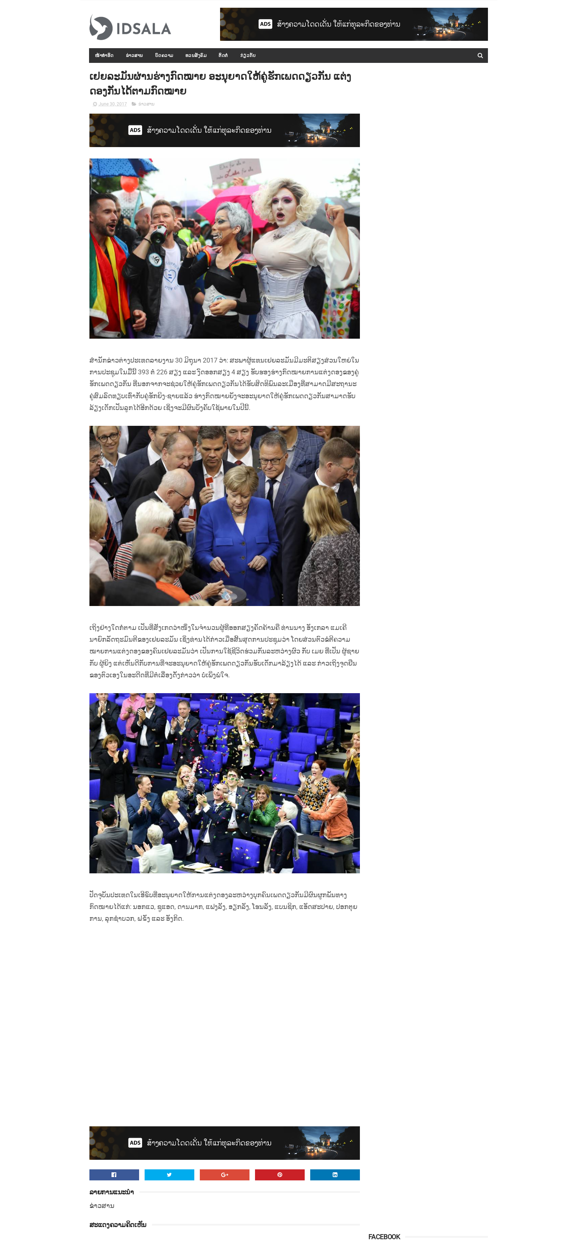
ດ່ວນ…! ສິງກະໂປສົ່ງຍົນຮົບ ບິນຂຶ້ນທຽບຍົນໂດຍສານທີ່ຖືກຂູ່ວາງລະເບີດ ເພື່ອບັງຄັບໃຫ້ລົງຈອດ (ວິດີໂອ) (446, 465)
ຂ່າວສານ (134, 55)
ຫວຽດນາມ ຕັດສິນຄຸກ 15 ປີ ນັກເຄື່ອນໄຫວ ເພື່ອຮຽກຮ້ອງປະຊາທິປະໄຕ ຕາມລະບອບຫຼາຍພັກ (444, 331)
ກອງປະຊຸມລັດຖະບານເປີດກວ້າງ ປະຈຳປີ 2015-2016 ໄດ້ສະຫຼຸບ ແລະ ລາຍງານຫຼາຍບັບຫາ (444, 197)
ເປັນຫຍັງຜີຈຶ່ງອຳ (424, 491)
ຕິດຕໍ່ (224, 55)
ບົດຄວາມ (164, 55)
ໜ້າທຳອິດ (104, 55)
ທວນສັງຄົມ (196, 55)
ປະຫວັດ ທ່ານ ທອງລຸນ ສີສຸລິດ (437, 357)
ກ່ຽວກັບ (248, 55)
